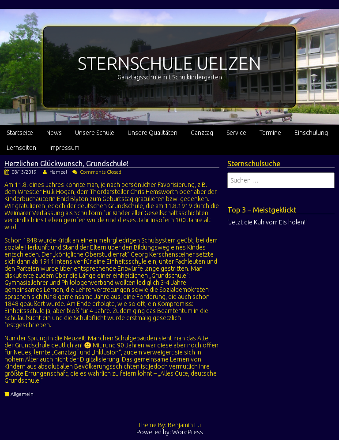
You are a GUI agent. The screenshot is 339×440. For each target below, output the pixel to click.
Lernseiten (21, 147)
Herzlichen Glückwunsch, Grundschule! (66, 164)
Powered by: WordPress (169, 432)
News (54, 132)
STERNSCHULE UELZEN (169, 63)
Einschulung (311, 132)
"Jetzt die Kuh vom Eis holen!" (267, 222)
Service (236, 132)
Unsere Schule (94, 132)
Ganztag (202, 132)
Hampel (58, 172)
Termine (270, 132)
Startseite (20, 132)
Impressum (64, 147)
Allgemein (22, 394)
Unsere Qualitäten (152, 132)
